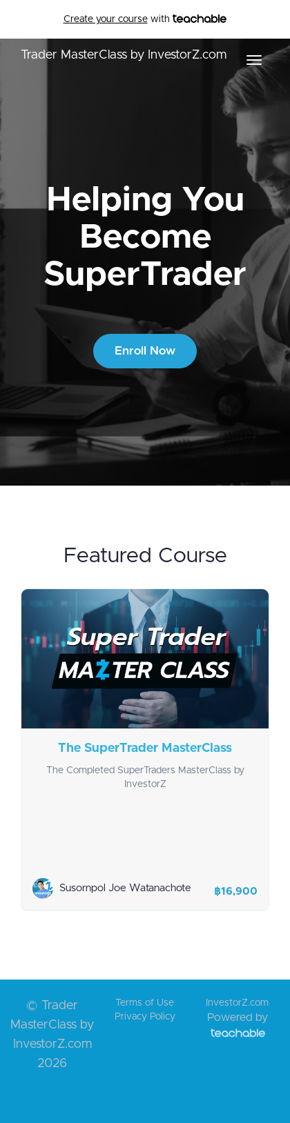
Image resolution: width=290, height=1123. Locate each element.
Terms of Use (144, 1003)
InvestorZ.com (237, 1003)
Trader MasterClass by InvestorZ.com (123, 55)
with (145, 19)
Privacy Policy (145, 1017)
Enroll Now (145, 351)
